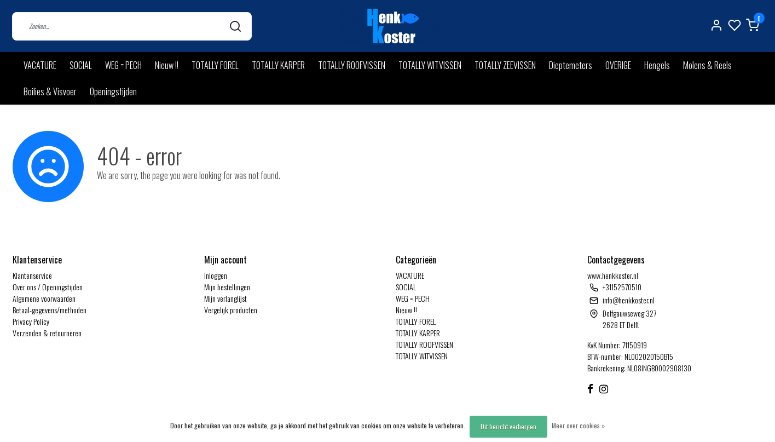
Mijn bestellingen (227, 286)
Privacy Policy (31, 321)
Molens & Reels (707, 65)
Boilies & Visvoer (50, 91)
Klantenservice (32, 275)
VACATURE (40, 65)
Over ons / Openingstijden (48, 286)
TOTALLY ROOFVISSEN (351, 65)
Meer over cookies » (578, 425)
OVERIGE (618, 65)
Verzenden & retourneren (47, 332)
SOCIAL (81, 65)
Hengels (657, 65)
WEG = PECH (123, 65)
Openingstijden (113, 91)
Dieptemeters (570, 65)
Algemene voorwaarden (44, 298)
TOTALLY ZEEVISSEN (505, 65)
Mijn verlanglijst (225, 298)
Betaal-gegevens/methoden (49, 309)
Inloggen (215, 275)
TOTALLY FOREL (215, 65)
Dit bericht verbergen (508, 426)
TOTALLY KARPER (278, 65)
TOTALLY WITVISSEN (429, 65)
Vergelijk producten (230, 309)
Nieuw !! (166, 65)
